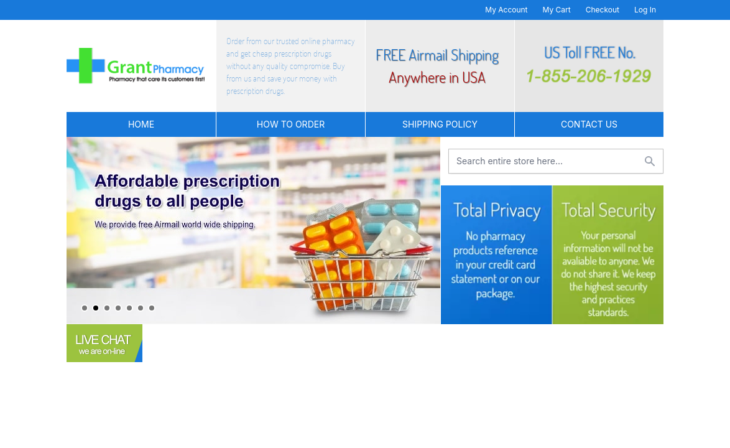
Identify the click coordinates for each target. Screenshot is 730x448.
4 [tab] (118, 308)
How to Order (291, 124)
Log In (645, 9)
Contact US (589, 124)
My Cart (557, 9)
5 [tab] (129, 308)
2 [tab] (95, 308)
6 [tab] (140, 308)
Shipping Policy (440, 124)
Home (141, 124)
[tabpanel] (253, 230)
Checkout (602, 9)
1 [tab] (84, 308)
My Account (506, 9)
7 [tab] (151, 308)
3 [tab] (107, 308)
